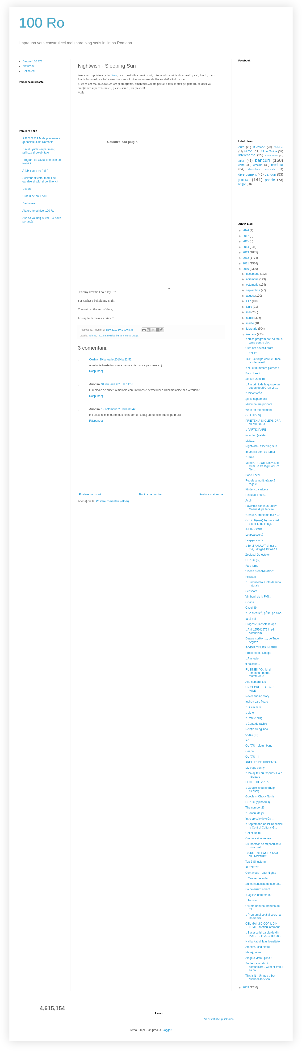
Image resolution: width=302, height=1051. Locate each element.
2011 (246, 263)
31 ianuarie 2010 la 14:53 (117, 384)
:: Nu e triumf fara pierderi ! (262, 368)
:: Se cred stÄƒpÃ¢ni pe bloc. (263, 613)
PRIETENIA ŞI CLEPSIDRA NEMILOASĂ (262, 422)
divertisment (247, 174)
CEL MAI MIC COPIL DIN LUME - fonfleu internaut (262, 925)
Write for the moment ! (259, 410)
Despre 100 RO (32, 61)
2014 (246, 247)
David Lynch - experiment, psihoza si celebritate (38, 151)
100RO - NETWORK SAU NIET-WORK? (261, 854)
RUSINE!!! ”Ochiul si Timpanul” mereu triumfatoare (258, 673)
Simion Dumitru (255, 378)
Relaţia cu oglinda (256, 729)
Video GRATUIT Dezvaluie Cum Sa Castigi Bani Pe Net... (262, 466)
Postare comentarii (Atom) (112, 501)
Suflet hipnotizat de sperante (263, 883)
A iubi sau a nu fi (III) (35, 170)
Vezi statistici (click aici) (219, 1019)
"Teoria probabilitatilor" (259, 571)
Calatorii (278, 147)
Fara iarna (251, 565)
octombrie (252, 284)
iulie (249, 301)
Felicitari (250, 576)
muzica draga (130, 335)
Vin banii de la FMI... (258, 596)
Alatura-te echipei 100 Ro (38, 210)
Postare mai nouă (90, 494)
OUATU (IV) (252, 560)
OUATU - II (252, 756)
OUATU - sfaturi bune (258, 745)
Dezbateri (28, 71)
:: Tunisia (251, 900)
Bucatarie (259, 147)
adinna (92, 335)
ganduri (270, 174)
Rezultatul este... (255, 495)
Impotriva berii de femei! (260, 451)
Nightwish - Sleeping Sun (261, 446)
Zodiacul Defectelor (257, 554)
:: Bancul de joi (254, 813)
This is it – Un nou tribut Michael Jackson (260, 977)
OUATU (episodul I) (257, 802)
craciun (257, 165)
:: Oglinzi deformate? (258, 895)
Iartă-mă (250, 618)
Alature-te (28, 66)
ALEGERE (252, 867)
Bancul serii (252, 373)
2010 (246, 269)
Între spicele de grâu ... (259, 818)
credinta (277, 165)
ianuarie (251, 334)
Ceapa (249, 751)
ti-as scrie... (252, 664)
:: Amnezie (252, 658)
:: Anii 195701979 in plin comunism (260, 631)
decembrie (253, 273)
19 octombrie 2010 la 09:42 (118, 409)
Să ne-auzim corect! (258, 889)
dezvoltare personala (261, 169)
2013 (246, 252)
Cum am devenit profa (259, 348)
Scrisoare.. (252, 591)
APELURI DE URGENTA (261, 762)
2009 (246, 987)
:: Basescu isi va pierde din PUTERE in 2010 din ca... (263, 934)
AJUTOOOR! (253, 529)
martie (250, 323)
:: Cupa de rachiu (256, 723)
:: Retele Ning (254, 718)
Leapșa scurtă (254, 534)
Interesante (246, 155)
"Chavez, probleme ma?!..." (262, 515)
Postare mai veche (211, 494)
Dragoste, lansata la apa (260, 624)
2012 (246, 257)
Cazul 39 (250, 607)
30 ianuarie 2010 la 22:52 (115, 359)
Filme (248, 151)
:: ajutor (250, 712)
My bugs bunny (254, 767)
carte (241, 165)
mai (249, 312)
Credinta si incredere (258, 838)
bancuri (262, 160)
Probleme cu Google (258, 653)
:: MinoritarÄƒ (253, 393)
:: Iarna (249, 457)
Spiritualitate (271, 155)
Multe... (250, 440)
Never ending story (257, 696)
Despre (27, 188)
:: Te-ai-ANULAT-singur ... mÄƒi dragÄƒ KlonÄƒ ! (261, 547)
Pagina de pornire (150, 494)
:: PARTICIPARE (255, 429)
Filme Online (269, 151)
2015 (246, 241)
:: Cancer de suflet (256, 878)
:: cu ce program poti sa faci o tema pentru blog (263, 340)
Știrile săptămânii (256, 398)
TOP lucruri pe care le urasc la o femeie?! (263, 360)
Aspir (248, 500)
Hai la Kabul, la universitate (262, 941)
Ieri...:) (249, 740)
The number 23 (254, 807)
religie (242, 184)
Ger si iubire (253, 833)
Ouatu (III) (251, 734)
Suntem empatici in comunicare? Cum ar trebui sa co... (264, 967)
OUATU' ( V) (253, 415)
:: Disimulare (253, 707)
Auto (241, 147)
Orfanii (249, 602)
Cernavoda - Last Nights (260, 872)
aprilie (250, 317)
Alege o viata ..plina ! (258, 958)
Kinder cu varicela (256, 489)
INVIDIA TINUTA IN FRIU (261, 647)
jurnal (243, 179)
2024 (246, 230)
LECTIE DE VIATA (256, 782)
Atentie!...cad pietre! (258, 947)
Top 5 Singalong (255, 861)
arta (241, 160)
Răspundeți (96, 371)
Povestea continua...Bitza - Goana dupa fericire (262, 507)
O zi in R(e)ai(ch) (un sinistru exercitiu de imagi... (263, 522)
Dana (113, 75)
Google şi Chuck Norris (259, 796)
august (250, 295)
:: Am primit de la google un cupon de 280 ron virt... (262, 386)
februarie (252, 328)
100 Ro (41, 23)
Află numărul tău (255, 681)
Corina (93, 359)
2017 (246, 236)
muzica (102, 335)
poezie (270, 180)
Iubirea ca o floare (256, 701)
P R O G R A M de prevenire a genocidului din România (41, 140)
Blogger (166, 1030)
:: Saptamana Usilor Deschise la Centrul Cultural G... (264, 825)
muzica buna (114, 335)
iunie (249, 306)
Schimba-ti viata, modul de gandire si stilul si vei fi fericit (40, 179)
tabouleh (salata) (255, 435)
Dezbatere (28, 203)
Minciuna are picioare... (260, 404)
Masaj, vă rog (253, 952)
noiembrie (252, 279)
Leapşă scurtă (254, 540)
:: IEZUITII (251, 353)
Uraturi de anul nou (34, 196)
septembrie (253, 290)
